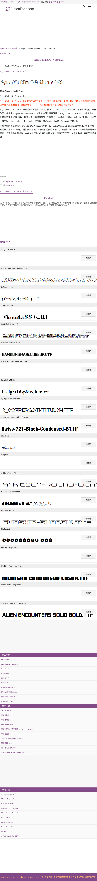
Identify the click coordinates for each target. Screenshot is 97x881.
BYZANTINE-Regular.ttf (9, 692)
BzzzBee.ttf (5, 669)
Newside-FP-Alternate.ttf (9, 808)
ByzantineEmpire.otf (8, 687)
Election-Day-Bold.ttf (8, 799)
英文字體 (13, 48)
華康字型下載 (66, 877)
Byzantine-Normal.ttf (8, 697)
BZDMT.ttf (5, 673)
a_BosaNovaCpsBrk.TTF (9, 836)
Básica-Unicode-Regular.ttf (10, 664)
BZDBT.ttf (4, 683)
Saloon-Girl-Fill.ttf (7, 827)
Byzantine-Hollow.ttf (8, 701)
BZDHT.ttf (5, 678)
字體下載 (60, 2)
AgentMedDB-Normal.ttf (14, 182)
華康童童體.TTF (7, 734)
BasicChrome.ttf (6, 817)
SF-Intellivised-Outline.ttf (9, 813)
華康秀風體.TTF (7, 720)
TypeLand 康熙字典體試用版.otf (12, 738)
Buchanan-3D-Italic (7, 822)
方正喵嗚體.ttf (6, 711)
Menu (89, 5)
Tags (5, 2)
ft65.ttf (3, 831)
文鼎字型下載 (90, 877)
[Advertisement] (48, 30)
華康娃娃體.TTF (7, 715)
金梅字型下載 (78, 877)
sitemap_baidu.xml (32, 2)
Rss (1, 2)
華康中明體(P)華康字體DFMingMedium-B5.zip (17, 729)
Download (48, 198)
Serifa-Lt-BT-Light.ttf (8, 794)
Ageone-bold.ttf (11, 185)
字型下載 (52, 2)
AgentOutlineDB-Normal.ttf (48, 59)
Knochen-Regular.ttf (8, 803)
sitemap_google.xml (16, 2)
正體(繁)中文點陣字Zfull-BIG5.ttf (13, 752)
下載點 (88, 258)
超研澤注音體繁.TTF (8, 748)
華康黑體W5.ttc (6, 743)
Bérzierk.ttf (5, 659)
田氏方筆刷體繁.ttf (8, 724)
